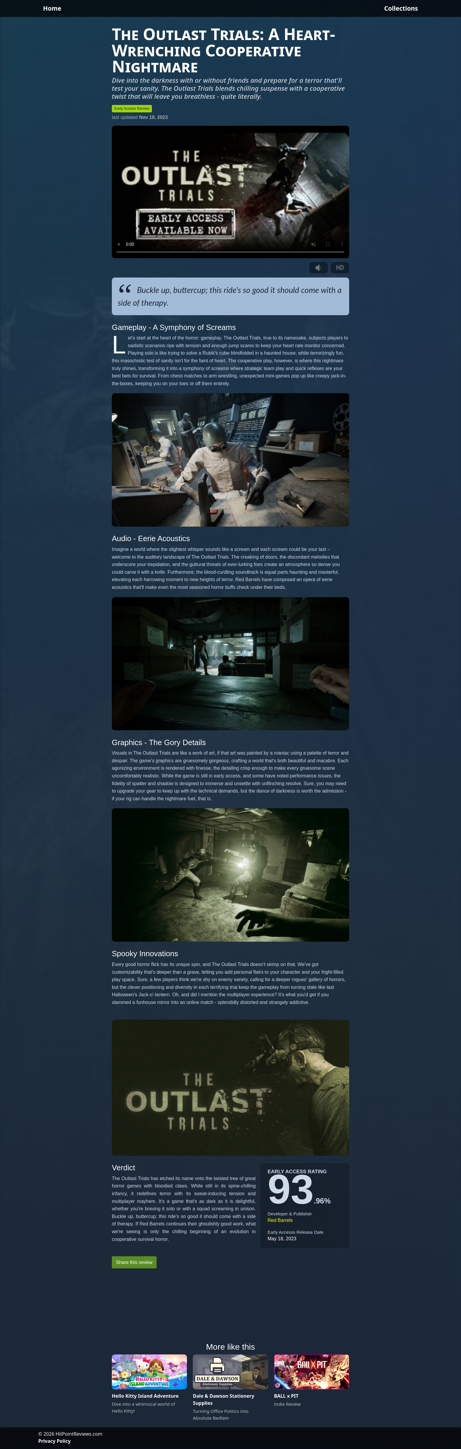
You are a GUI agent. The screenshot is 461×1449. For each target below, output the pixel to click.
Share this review (134, 1262)
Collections (401, 8)
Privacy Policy (54, 1441)
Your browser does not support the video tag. (230, 192)
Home (52, 8)
